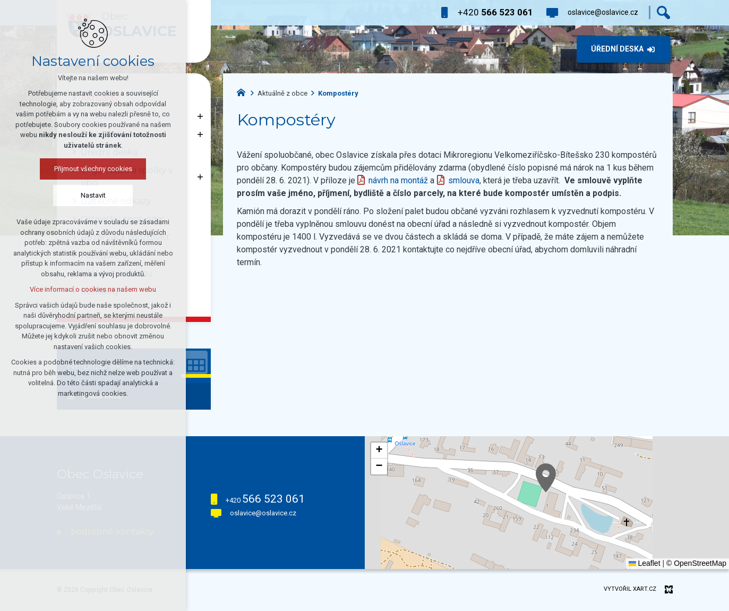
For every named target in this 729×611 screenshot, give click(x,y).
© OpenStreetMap (696, 563)
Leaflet (645, 563)
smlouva (463, 180)
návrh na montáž (398, 180)
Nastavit (93, 195)
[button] (546, 478)
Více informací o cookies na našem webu (93, 289)
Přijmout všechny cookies (93, 169)
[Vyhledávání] (663, 12)
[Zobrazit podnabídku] (200, 116)
